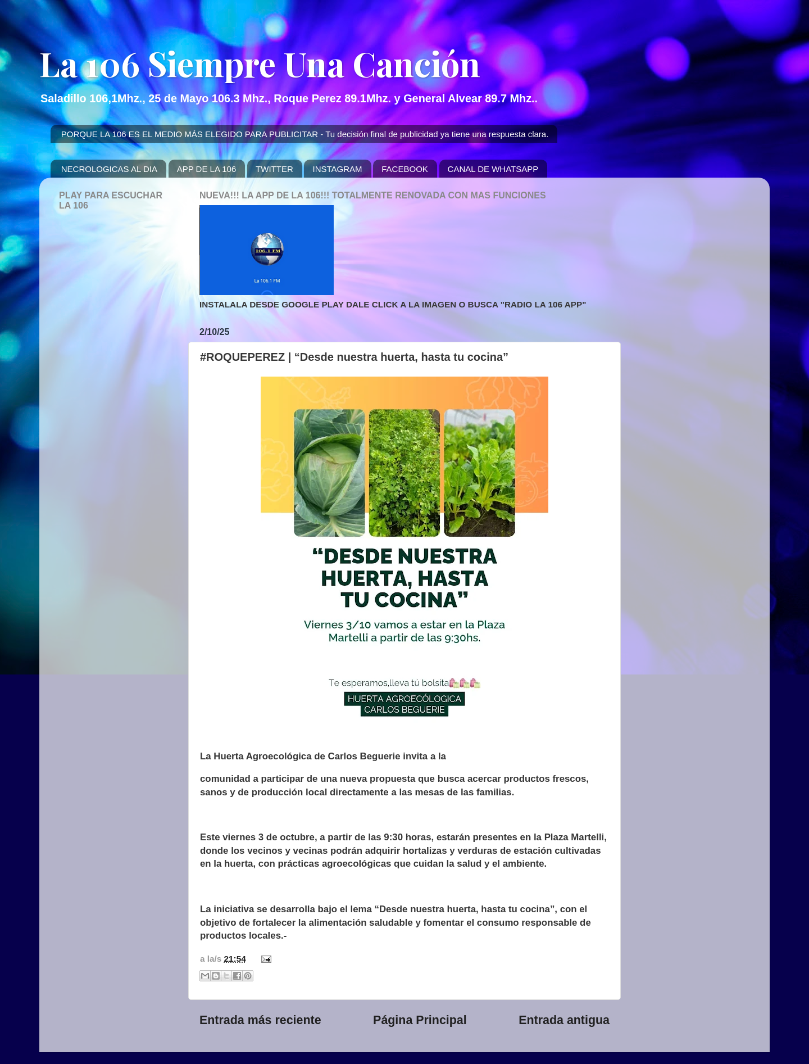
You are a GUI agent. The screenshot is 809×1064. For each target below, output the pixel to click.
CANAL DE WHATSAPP (493, 169)
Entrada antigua (564, 1020)
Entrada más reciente (260, 1020)
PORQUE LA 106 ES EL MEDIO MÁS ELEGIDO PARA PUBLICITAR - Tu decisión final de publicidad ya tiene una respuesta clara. (305, 134)
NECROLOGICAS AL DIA (109, 169)
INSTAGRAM (337, 169)
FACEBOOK (404, 169)
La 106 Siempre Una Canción (259, 62)
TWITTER (274, 169)
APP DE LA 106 (207, 169)
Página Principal (420, 1020)
